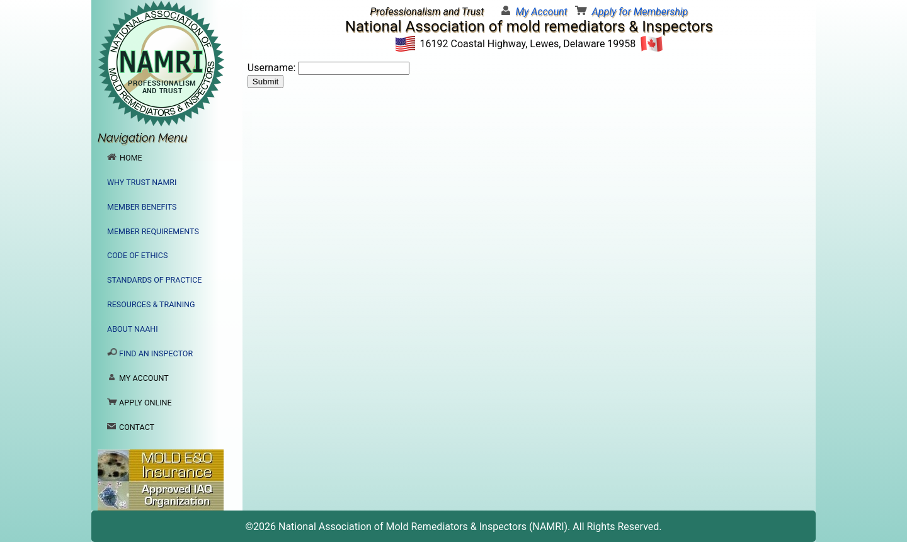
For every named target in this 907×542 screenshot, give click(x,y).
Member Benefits (141, 207)
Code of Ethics (137, 255)
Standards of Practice (154, 280)
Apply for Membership (640, 12)
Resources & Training (151, 304)
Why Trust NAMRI (141, 182)
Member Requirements (153, 231)
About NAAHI (132, 329)
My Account (541, 12)
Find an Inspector (150, 353)
